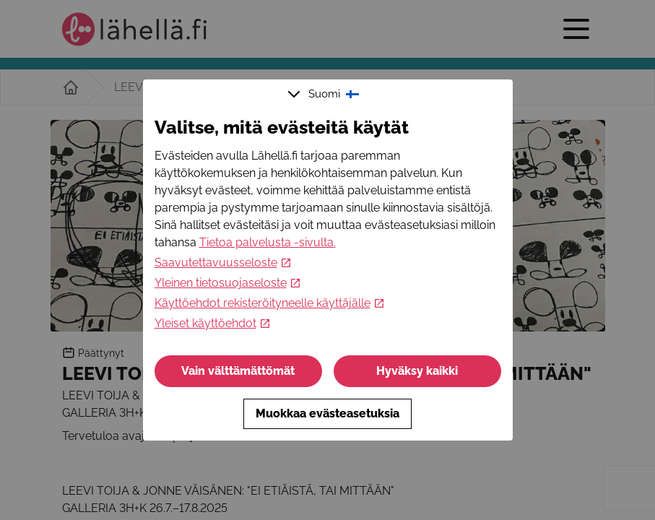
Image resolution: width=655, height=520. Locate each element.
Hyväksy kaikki (417, 371)
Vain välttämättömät (238, 371)
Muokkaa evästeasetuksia (327, 413)
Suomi (325, 94)
